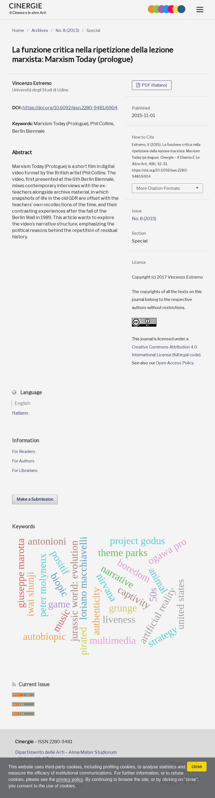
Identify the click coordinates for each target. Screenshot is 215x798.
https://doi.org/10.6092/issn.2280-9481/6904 (70, 107)
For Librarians (25, 470)
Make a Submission (35, 499)
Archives (39, 30)
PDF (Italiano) (154, 85)
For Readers (23, 451)
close (196, 766)
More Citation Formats (158, 188)
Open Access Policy (174, 362)
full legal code (186, 354)
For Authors (23, 461)
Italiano (20, 413)
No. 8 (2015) (67, 30)
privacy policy (70, 779)
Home (18, 30)
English (22, 403)
